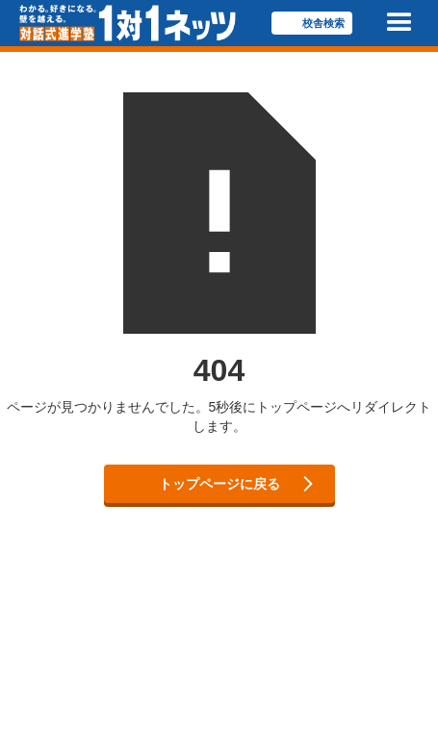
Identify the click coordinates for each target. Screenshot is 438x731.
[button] (399, 23)
